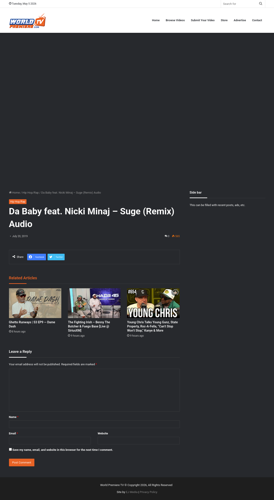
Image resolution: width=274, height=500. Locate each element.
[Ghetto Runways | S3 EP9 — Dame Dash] (35, 303)
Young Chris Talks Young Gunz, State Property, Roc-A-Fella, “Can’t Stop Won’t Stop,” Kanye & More (152, 326)
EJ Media (132, 492)
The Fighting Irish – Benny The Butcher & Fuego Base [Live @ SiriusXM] (89, 326)
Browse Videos (175, 20)
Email (13, 433)
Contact (257, 20)
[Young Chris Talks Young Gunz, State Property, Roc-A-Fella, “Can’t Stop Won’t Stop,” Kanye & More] (153, 303)
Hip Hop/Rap (30, 192)
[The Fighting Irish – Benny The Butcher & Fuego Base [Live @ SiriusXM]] (94, 303)
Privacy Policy (148, 492)
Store (224, 20)
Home (156, 20)
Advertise (240, 20)
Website (103, 433)
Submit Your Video (203, 20)
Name (14, 417)
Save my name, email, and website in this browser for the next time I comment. (62, 449)
